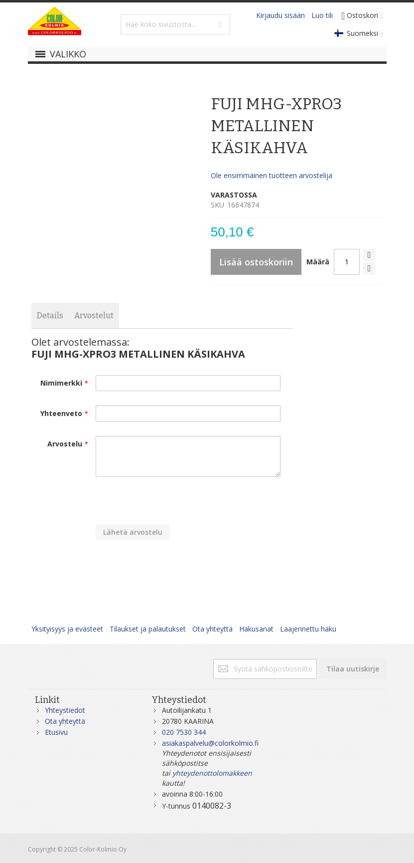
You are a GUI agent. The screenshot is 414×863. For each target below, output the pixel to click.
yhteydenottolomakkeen (212, 773)
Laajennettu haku (308, 629)
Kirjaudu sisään (280, 15)
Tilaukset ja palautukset (148, 629)
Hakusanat (256, 629)
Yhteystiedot (65, 710)
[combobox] (175, 24)
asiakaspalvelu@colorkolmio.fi (210, 743)
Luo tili (322, 15)
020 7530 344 (184, 732)
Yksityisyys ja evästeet (67, 629)
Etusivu (56, 732)
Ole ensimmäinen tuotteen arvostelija (271, 175)
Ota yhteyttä (212, 629)
